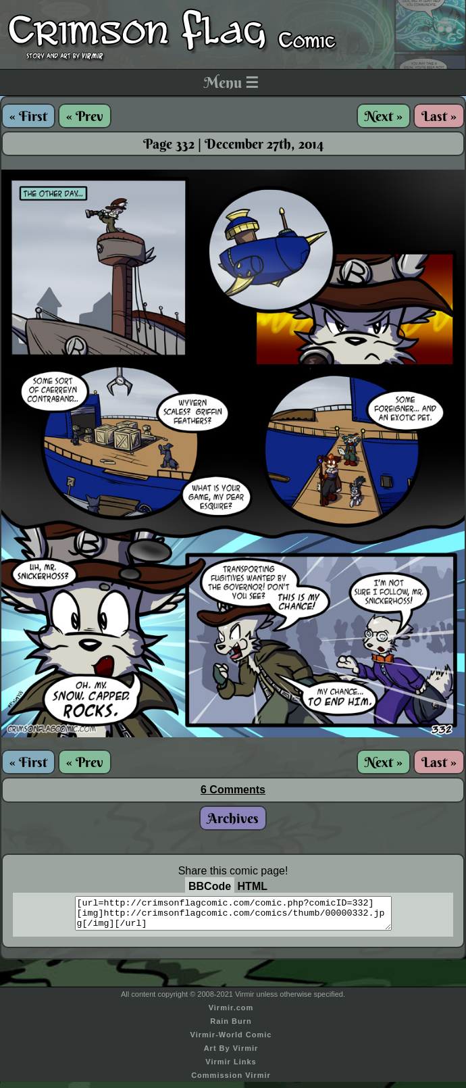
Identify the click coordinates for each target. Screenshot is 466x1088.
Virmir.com (231, 1014)
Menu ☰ (231, 82)
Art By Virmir (231, 1054)
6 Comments (233, 789)
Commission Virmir (231, 1081)
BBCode (209, 886)
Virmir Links (230, 1068)
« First (28, 115)
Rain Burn (231, 1027)
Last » (439, 115)
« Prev (84, 115)
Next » (384, 115)
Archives (233, 818)
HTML (252, 886)
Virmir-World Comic (231, 1041)
